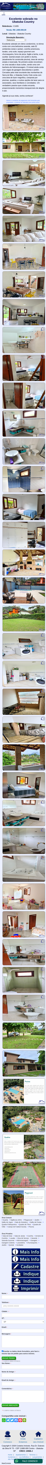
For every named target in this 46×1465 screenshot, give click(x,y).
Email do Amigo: (8, 1380)
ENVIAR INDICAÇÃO (10, 1405)
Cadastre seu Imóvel (38, 1437)
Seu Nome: (6, 1363)
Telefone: (5, 1302)
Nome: (5, 1293)
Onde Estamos (23, 1437)
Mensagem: (6, 1334)
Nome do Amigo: (8, 1372)
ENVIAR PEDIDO (8, 1358)
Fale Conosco (7, 1437)
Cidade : (5, 1311)
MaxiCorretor (6, 1463)
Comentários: (7, 1389)
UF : (3, 1318)
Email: (4, 1327)
